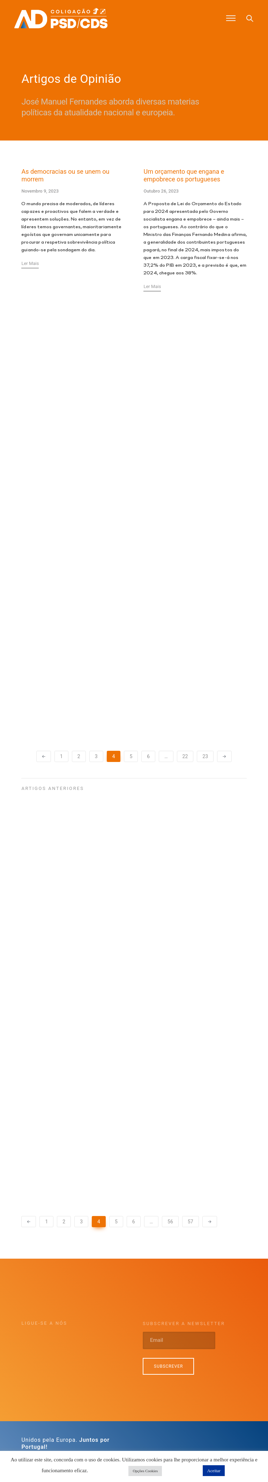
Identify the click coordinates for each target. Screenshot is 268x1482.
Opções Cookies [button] (145, 1471)
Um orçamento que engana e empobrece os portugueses (183, 176)
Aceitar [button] (213, 1470)
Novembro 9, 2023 (40, 191)
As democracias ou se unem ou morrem (65, 176)
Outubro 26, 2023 (161, 191)
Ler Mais (30, 264)
